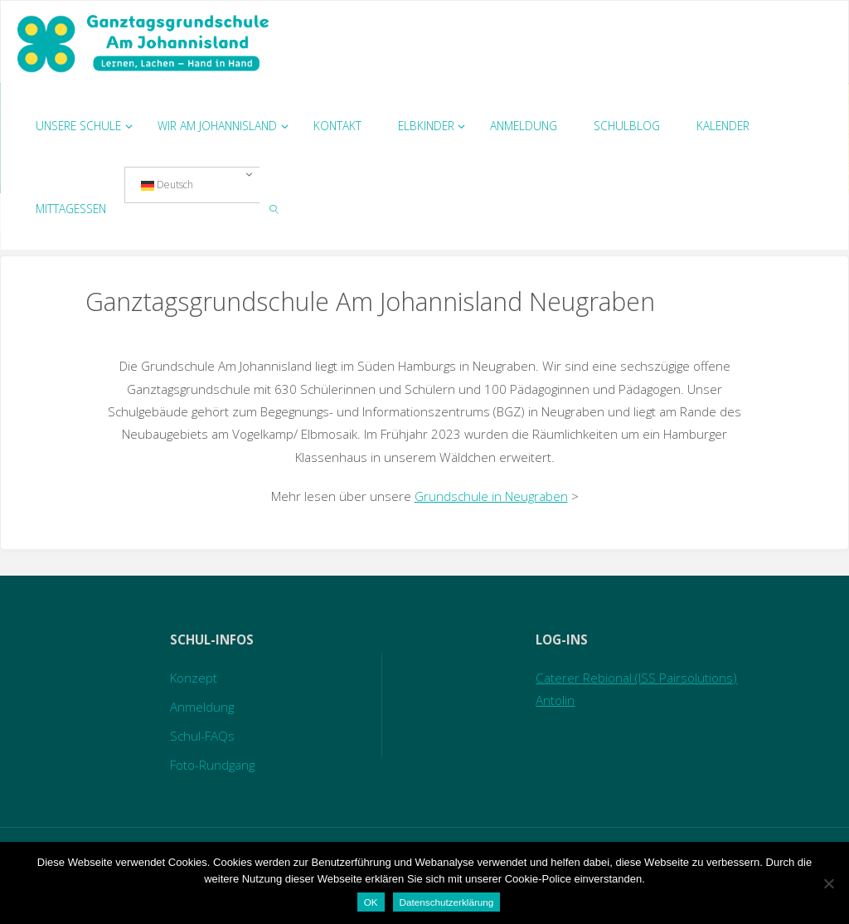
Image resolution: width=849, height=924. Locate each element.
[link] (274, 208)
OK (371, 902)
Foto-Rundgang (212, 764)
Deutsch (167, 185)
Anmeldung (202, 706)
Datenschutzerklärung (447, 902)
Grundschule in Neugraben (491, 496)
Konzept (193, 677)
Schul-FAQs (202, 735)
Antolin (555, 700)
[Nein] (828, 883)
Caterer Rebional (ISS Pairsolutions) (636, 677)
